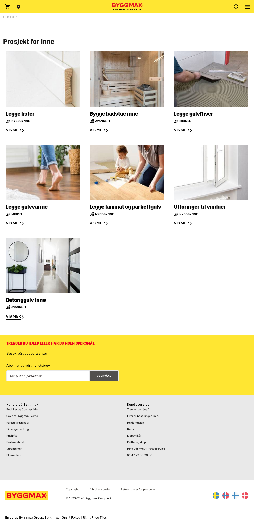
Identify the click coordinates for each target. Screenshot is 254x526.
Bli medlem (13, 455)
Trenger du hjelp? (138, 409)
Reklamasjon (135, 422)
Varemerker (14, 448)
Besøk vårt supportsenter (26, 353)
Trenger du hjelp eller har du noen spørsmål (50, 343)
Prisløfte (11, 435)
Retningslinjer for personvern (139, 489)
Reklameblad (15, 442)
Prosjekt (12, 17)
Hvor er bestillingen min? (143, 416)
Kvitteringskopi (137, 442)
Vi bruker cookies (100, 489)
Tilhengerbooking (17, 429)
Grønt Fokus (71, 517)
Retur (130, 429)
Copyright (72, 489)
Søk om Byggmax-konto (22, 416)
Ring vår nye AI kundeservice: (146, 448)
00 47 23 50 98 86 (140, 455)
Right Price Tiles (95, 517)
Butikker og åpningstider (22, 409)
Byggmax (52, 517)
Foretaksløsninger (17, 422)
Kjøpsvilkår (134, 435)
